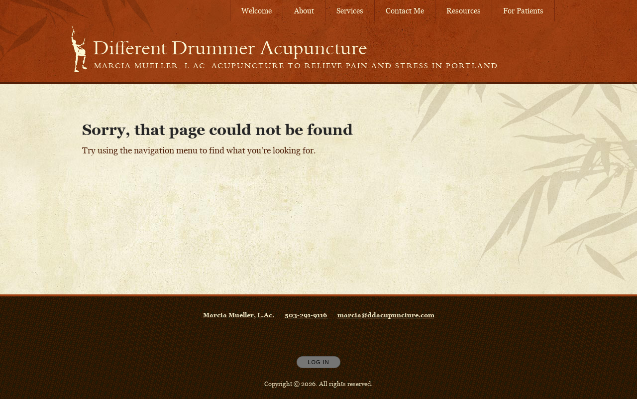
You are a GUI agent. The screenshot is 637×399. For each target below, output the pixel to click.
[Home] (230, 47)
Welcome (256, 10)
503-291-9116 (306, 314)
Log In (318, 362)
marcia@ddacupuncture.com (385, 314)
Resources (463, 10)
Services (349, 10)
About (304, 10)
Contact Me (405, 10)
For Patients (523, 10)
